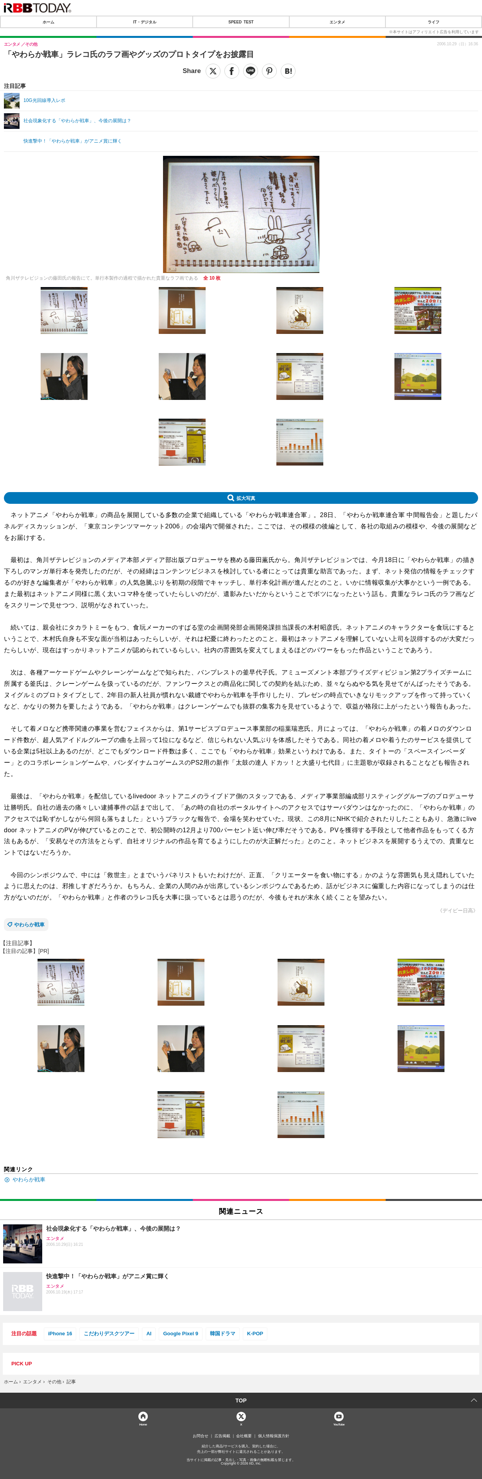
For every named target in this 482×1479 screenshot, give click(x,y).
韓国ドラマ (222, 1333)
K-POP (255, 1333)
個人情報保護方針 (273, 1436)
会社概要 (244, 1436)
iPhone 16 (60, 1333)
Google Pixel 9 (180, 1333)
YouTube (339, 1424)
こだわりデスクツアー (109, 1333)
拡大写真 (246, 498)
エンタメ (337, 22)
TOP (241, 1400)
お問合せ (200, 1436)
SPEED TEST (240, 22)
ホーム (48, 22)
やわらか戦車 (29, 925)
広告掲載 (222, 1436)
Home (143, 1424)
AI (148, 1333)
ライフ (433, 22)
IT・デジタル (144, 22)
